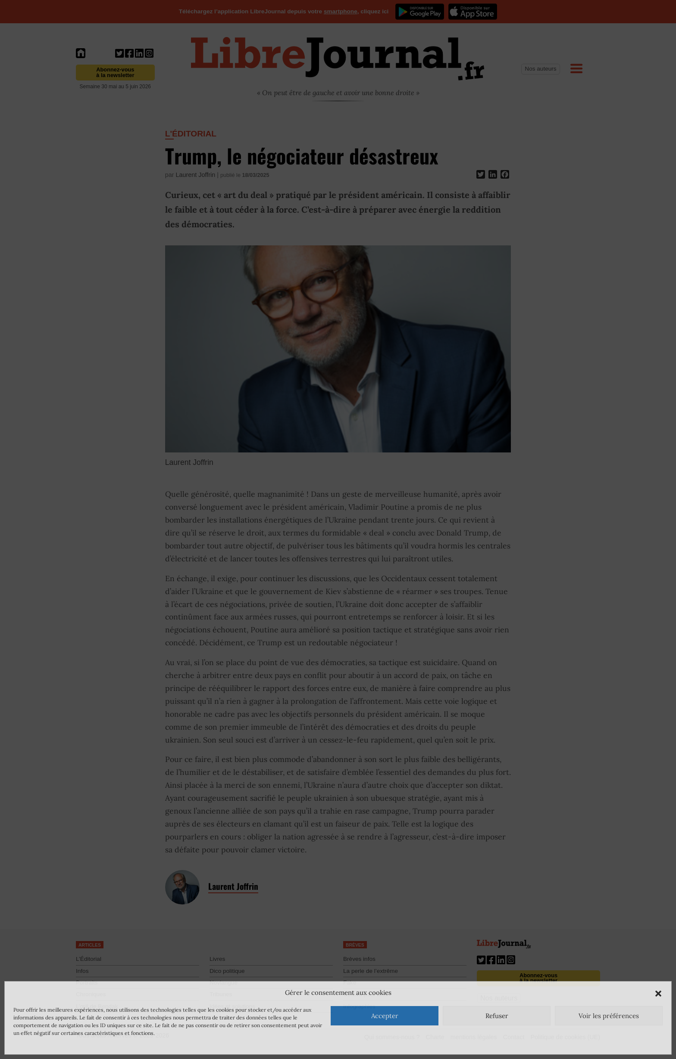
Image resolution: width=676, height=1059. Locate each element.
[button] (658, 992)
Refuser (496, 1016)
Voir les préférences (609, 1016)
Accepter (384, 1016)
